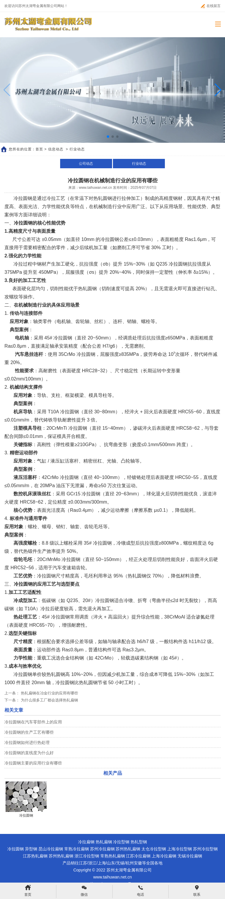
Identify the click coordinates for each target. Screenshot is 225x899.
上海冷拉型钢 (179, 849)
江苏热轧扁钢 (35, 856)
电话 (140, 891)
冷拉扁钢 (86, 841)
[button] (218, 90)
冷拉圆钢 (15, 849)
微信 (84, 891)
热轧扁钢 (104, 841)
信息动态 (55, 149)
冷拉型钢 (121, 841)
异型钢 (31, 849)
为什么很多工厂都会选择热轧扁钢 (49, 700)
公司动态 (86, 164)
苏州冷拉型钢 (205, 849)
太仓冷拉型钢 (153, 849)
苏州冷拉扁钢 (102, 849)
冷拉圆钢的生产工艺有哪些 (29, 732)
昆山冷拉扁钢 (50, 849)
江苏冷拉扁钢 (138, 856)
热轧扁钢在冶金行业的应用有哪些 (49, 693)
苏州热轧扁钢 (128, 849)
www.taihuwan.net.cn (95, 188)
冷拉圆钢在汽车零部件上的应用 (33, 722)
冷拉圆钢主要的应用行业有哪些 (33, 763)
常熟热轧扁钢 (112, 856)
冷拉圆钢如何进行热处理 (27, 742)
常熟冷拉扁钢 (76, 849)
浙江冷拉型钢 (87, 856)
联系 (196, 891)
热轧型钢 (139, 841)
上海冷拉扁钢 (164, 856)
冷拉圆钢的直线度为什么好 (29, 752)
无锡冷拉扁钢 (189, 856)
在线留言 (211, 6)
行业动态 (139, 164)
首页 (39, 149)
